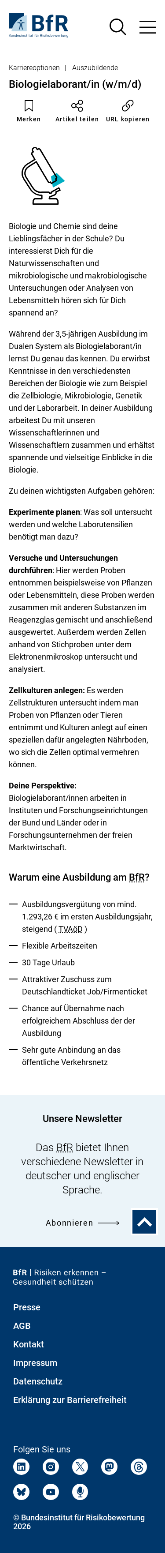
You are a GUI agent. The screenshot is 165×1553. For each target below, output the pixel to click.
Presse (26, 1307)
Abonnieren (82, 1223)
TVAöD (71, 929)
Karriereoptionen (34, 68)
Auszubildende (95, 68)
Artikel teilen (77, 111)
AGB (22, 1325)
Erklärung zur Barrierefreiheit (70, 1400)
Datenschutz (37, 1381)
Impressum (35, 1363)
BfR (137, 877)
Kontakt (28, 1344)
